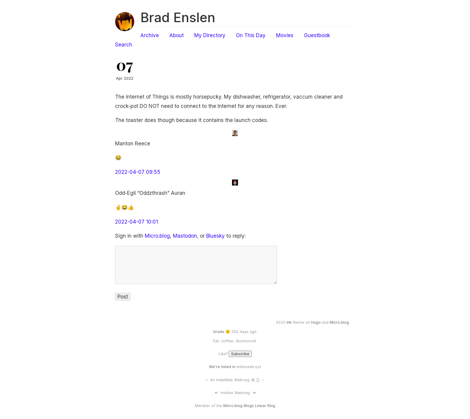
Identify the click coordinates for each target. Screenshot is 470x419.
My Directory (209, 35)
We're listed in (222, 366)
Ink (289, 322)
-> (254, 393)
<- (216, 393)
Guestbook (317, 35)
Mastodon (185, 236)
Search (123, 45)
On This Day (251, 35)
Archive (149, 35)
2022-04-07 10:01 (136, 222)
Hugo (316, 322)
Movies (284, 35)
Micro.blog (157, 236)
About (176, 35)
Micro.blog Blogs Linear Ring (249, 405)
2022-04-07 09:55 (137, 172)
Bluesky (215, 236)
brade (218, 331)
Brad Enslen (177, 17)
